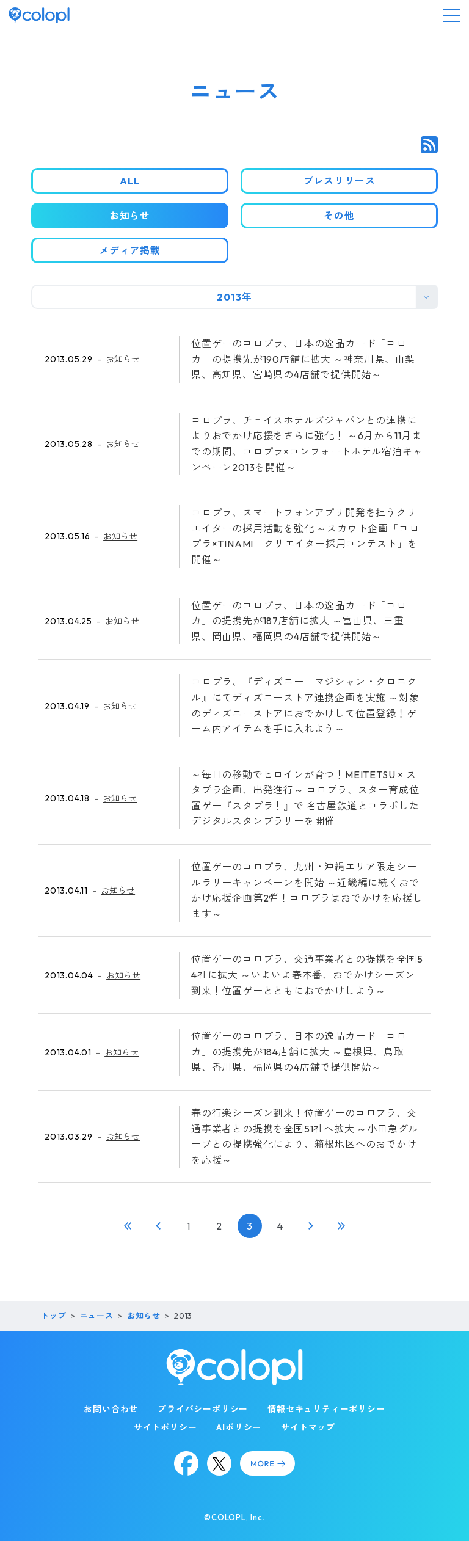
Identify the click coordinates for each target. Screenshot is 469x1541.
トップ (53, 1316)
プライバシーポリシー (203, 1409)
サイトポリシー (165, 1427)
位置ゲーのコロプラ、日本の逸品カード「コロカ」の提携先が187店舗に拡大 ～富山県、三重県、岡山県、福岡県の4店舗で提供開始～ (299, 621)
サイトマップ (308, 1427)
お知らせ (123, 359)
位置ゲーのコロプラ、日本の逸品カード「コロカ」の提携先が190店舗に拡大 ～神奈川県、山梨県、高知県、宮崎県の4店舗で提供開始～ (303, 359)
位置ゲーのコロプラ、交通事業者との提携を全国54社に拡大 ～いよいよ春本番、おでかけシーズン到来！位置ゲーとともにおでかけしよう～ (307, 974)
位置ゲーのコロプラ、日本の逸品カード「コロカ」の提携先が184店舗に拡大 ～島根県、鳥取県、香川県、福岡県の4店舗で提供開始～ (299, 1051)
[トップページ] (39, 15)
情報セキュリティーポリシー (326, 1409)
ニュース (97, 1316)
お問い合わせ (111, 1409)
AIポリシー (238, 1427)
